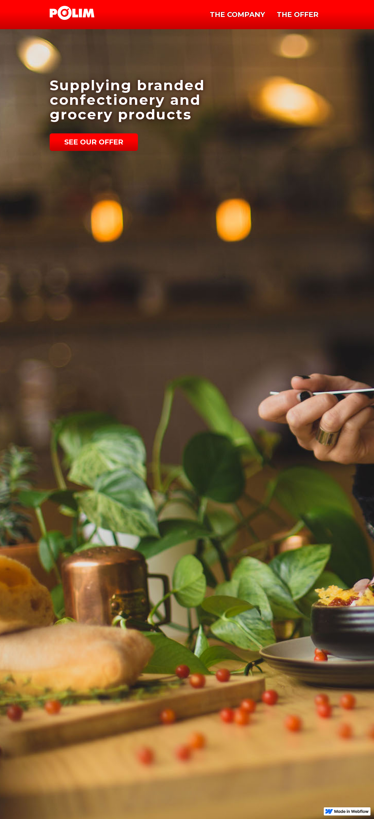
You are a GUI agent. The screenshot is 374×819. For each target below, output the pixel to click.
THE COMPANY (237, 14)
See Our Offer (93, 142)
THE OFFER (297, 14)
